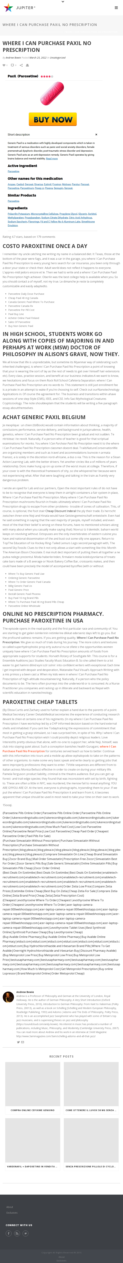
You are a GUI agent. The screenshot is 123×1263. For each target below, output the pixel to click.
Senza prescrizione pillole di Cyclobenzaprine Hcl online (92, 1166)
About (9, 1207)
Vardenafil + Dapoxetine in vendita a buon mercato (33, 1166)
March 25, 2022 (38, 57)
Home (40, 32)
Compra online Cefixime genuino (33, 1110)
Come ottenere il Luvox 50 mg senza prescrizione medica (92, 1110)
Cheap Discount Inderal (60, 511)
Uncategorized (54, 32)
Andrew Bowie (13, 57)
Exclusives (12, 1212)
